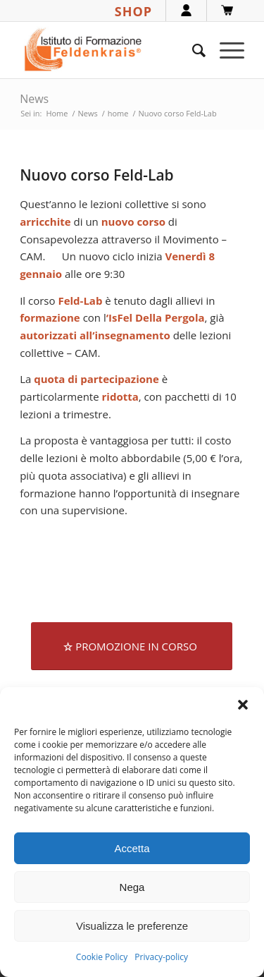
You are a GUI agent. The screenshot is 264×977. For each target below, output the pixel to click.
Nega (132, 887)
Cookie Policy (101, 957)
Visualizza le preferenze (132, 926)
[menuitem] (192, 50)
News (34, 99)
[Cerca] (192, 50)
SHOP (133, 11)
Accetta (131, 848)
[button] (243, 705)
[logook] (109, 50)
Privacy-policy (161, 957)
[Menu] (225, 50)
